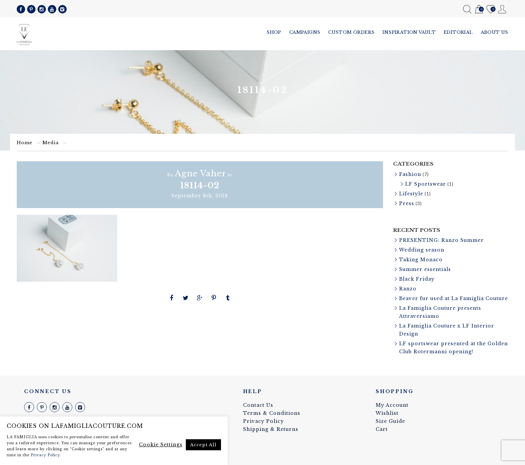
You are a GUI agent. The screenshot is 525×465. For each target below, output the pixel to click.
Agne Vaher (200, 173)
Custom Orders (351, 32)
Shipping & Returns (270, 429)
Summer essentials (425, 269)
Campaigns (304, 32)
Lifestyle (411, 194)
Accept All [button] (203, 445)
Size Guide (390, 421)
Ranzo (408, 289)
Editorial (458, 32)
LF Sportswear (425, 184)
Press (406, 203)
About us (494, 32)
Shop (274, 32)
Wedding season (421, 250)
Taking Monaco (421, 260)
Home (24, 143)
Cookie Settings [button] (160, 445)
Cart (479, 9)
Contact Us (258, 405)
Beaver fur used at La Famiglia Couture (453, 298)
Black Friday (417, 279)
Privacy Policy (263, 421)
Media (51, 143)
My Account (502, 9)
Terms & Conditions (271, 413)
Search (467, 9)
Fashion (410, 174)
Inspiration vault (409, 32)
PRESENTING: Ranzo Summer (441, 240)
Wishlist (490, 9)
